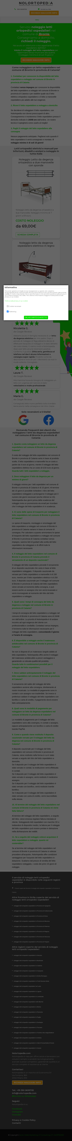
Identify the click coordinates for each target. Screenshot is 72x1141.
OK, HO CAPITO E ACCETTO (36, 317)
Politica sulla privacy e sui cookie (16, 301)
